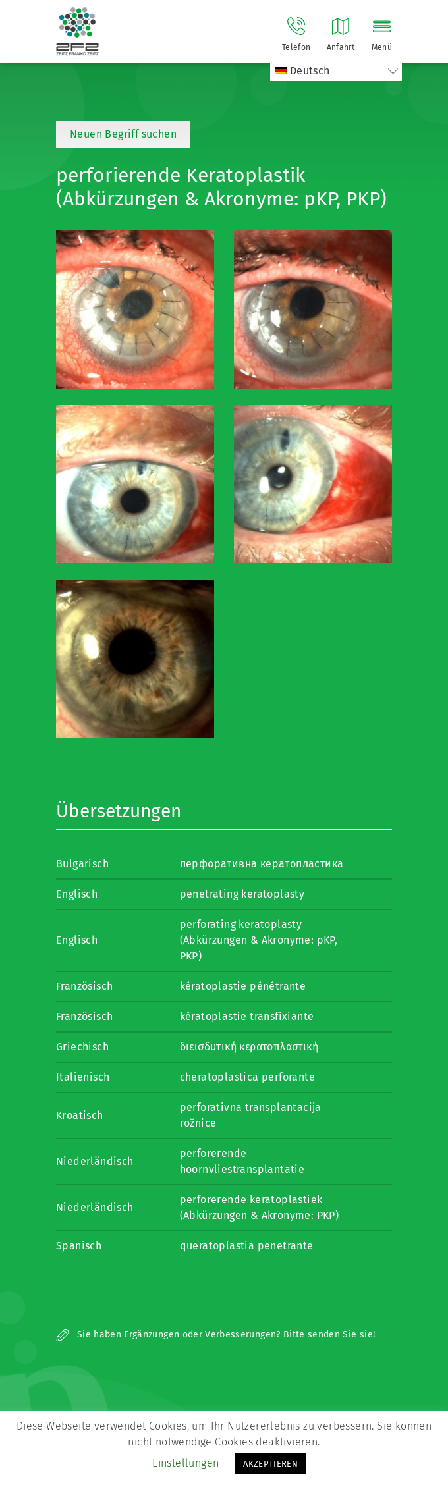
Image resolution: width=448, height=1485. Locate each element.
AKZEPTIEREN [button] (270, 1464)
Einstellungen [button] (185, 1463)
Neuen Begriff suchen (123, 134)
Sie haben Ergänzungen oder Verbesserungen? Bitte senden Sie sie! (215, 1334)
